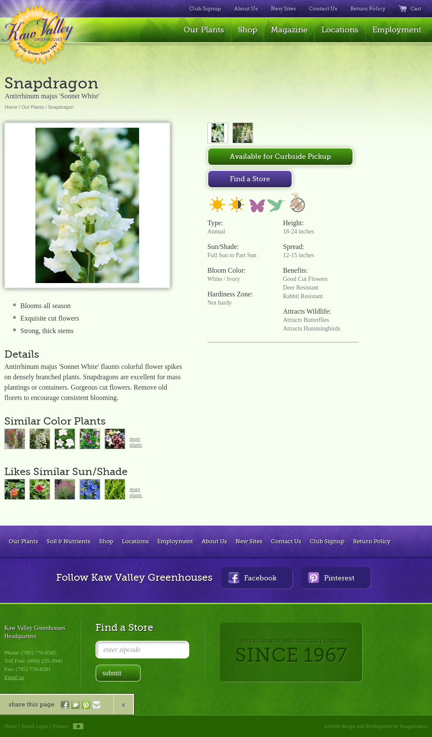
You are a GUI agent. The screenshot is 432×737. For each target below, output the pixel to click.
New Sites (283, 9)
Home (11, 107)
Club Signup (205, 9)
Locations (340, 29)
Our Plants (204, 29)
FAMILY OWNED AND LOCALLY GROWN (291, 652)
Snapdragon (61, 107)
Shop (247, 29)
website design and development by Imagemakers (376, 726)
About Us (246, 9)
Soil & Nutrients (68, 541)
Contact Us (323, 9)
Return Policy (367, 9)
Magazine (289, 29)
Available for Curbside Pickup (280, 157)
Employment (396, 29)
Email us (14, 677)
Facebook (252, 577)
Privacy (61, 726)
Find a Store (250, 179)
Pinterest (331, 577)
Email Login (35, 726)
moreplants (136, 442)
